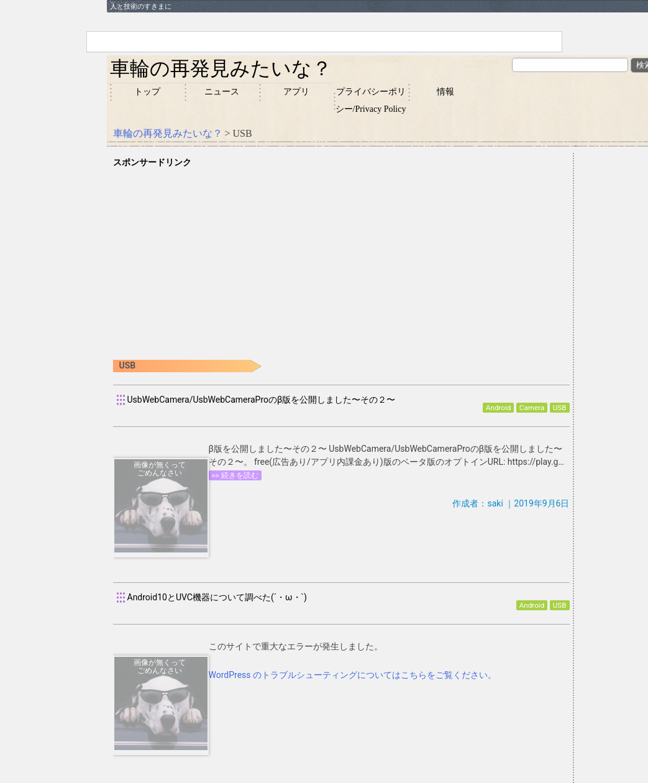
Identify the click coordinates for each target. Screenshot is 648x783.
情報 (445, 91)
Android (498, 407)
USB (560, 407)
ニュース (221, 91)
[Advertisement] (341, 257)
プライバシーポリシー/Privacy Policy (370, 100)
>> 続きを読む (235, 475)
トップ (147, 91)
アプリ (296, 91)
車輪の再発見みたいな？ (221, 68)
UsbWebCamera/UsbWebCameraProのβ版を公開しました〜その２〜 (261, 400)
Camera (531, 407)
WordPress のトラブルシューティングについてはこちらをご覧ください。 (353, 675)
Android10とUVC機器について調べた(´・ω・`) (217, 597)
